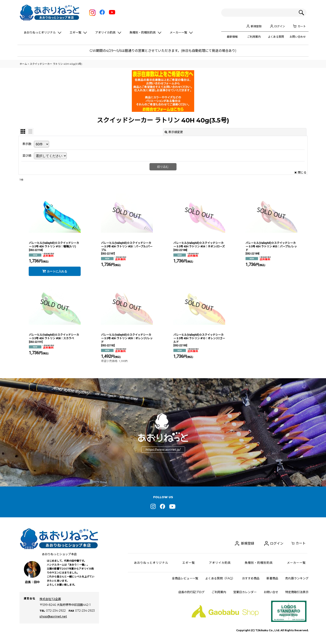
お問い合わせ (298, 36)
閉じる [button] (300, 172)
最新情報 (232, 36)
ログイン (279, 26)
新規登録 (256, 26)
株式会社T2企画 (50, 599)
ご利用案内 (254, 36)
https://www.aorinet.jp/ (163, 450)
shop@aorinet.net (53, 616)
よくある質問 (276, 36)
